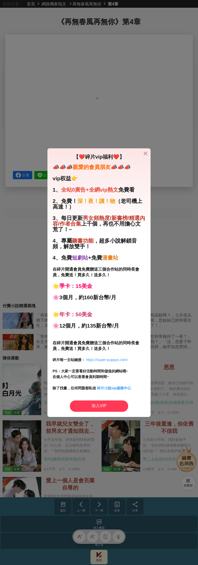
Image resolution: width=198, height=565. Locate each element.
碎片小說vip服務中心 (114, 388)
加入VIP (99, 406)
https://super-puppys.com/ (107, 360)
